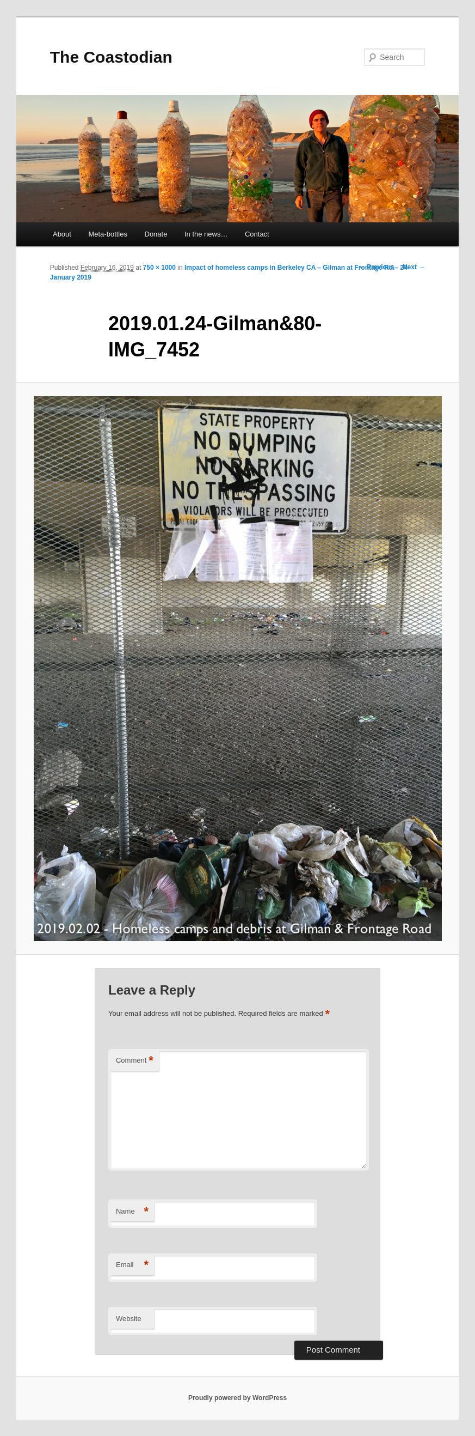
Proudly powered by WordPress (237, 1398)
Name (132, 1212)
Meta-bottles (107, 234)
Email (132, 1265)
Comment (134, 1061)
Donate (156, 234)
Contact (257, 234)
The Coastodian (111, 57)
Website (128, 1318)
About (62, 234)
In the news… (206, 234)
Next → (414, 267)
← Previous (376, 267)
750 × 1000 (159, 267)
